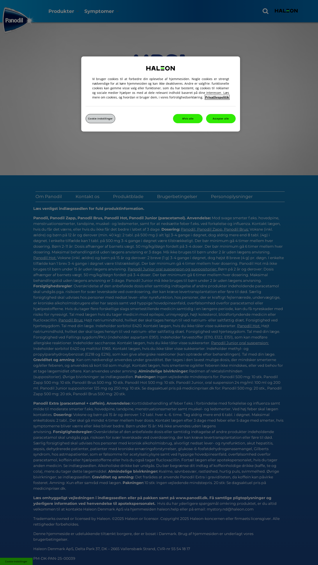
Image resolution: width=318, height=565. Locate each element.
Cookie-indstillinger (100, 118)
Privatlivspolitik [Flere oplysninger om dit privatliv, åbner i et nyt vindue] (217, 97)
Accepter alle (221, 118)
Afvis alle (188, 118)
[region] (160, 94)
